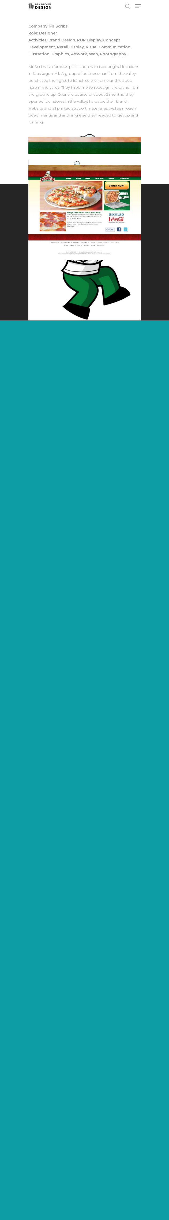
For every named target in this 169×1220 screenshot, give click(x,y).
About (34, 1120)
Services (36, 1111)
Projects (36, 1101)
